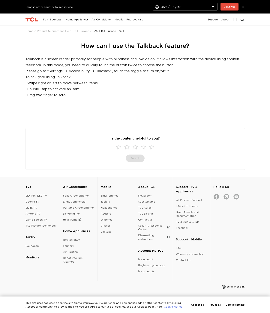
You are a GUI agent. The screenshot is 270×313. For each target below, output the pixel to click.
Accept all (197, 304)
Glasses (105, 225)
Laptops (106, 231)
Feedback (182, 228)
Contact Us (183, 260)
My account (145, 259)
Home (29, 31)
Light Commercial (74, 201)
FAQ (179, 248)
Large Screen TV (36, 219)
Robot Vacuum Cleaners (72, 259)
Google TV (32, 201)
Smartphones (109, 195)
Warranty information (190, 254)
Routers (106, 213)
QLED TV (32, 207)
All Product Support (189, 200)
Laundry (68, 246)
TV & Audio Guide (187, 222)
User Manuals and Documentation (187, 214)
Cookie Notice (173, 306)
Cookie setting (235, 304)
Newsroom (145, 195)
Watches (106, 219)
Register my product (151, 265)
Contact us (145, 219)
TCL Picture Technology (41, 225)
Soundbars (33, 246)
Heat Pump (72, 219)
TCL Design (145, 213)
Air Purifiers (71, 252)
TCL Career (145, 207)
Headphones (109, 207)
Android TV (33, 213)
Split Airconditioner (76, 195)
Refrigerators (71, 240)
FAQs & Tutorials (187, 206)
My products (146, 271)
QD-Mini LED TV (36, 195)
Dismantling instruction (154, 237)
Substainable (146, 201)
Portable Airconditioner (78, 207)
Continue (230, 6)
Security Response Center (154, 227)
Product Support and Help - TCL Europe (63, 31)
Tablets (105, 201)
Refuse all (214, 304)
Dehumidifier (71, 213)
